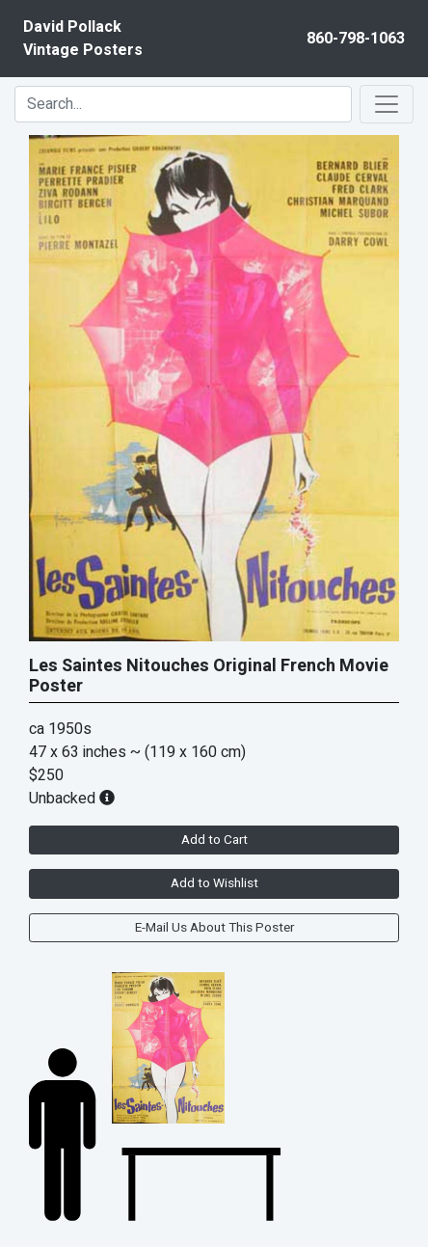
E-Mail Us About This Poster (214, 927)
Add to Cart (214, 840)
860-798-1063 (356, 38)
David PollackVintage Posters (83, 38)
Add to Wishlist (214, 883)
